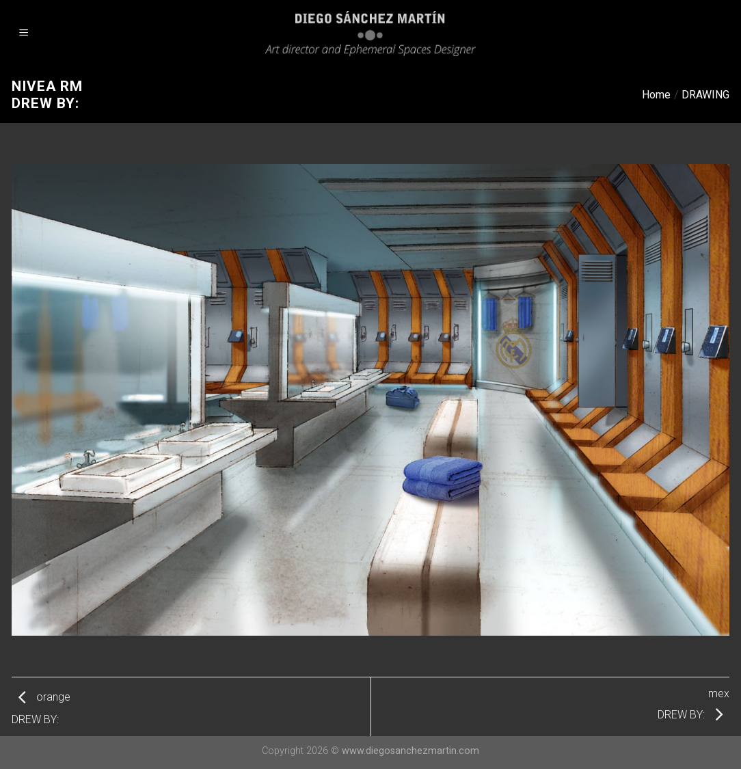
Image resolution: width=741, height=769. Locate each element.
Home (656, 94)
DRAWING (705, 94)
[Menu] (24, 34)
